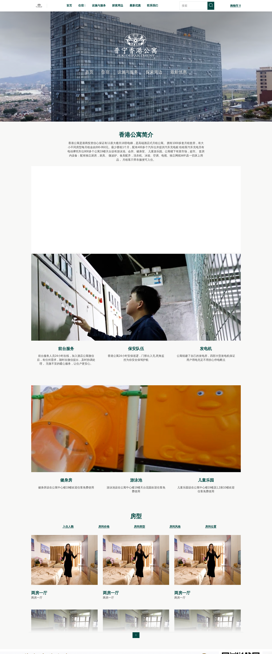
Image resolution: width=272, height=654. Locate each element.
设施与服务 (127, 72)
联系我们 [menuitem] (152, 5)
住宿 (105, 72)
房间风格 (175, 527)
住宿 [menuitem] (81, 5)
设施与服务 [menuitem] (99, 5)
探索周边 (154, 72)
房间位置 (210, 527)
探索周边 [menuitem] (117, 5)
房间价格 (103, 527)
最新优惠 (178, 72)
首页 (89, 72)
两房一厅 (39, 593)
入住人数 (68, 527)
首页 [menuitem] (69, 5)
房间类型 (139, 527)
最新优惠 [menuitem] (135, 5)
